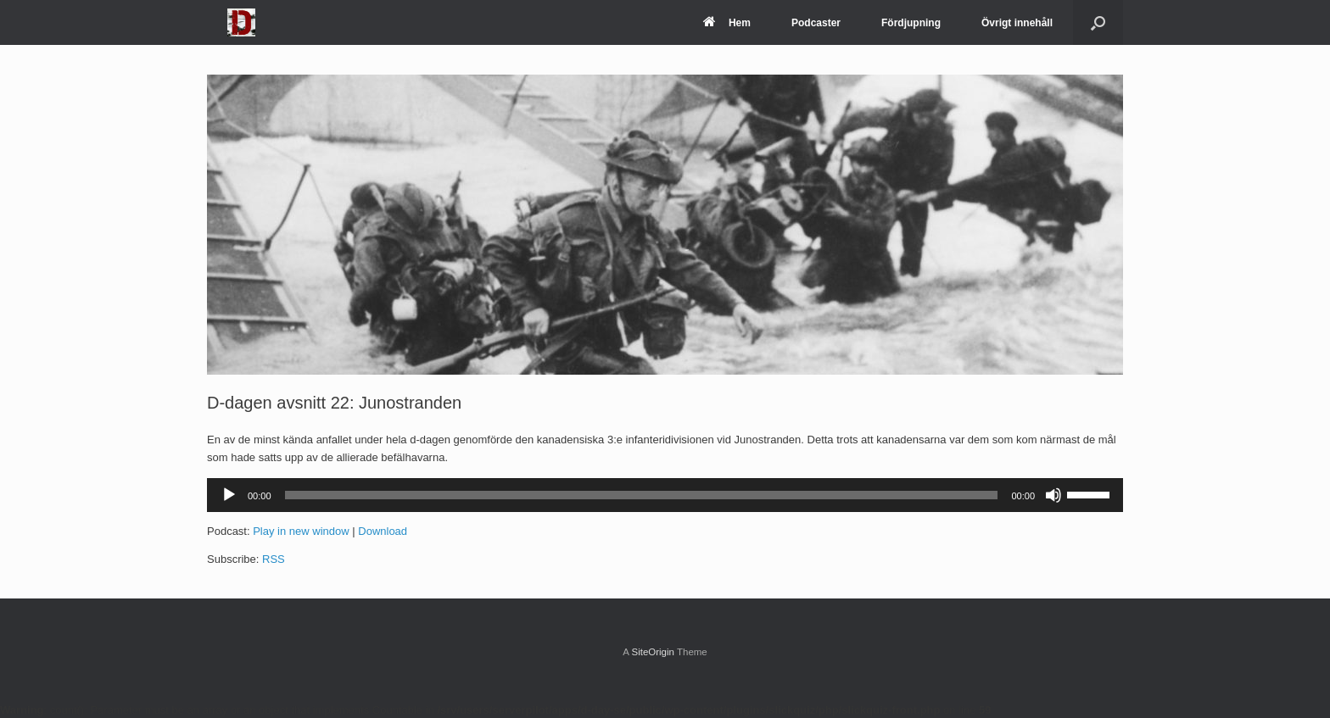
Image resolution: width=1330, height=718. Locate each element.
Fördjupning (911, 23)
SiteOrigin (652, 652)
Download (382, 531)
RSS (273, 559)
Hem (727, 23)
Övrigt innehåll (1017, 23)
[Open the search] (1098, 22)
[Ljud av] (1053, 495)
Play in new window (301, 531)
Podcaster (816, 23)
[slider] (641, 495)
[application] (665, 495)
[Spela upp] (229, 495)
